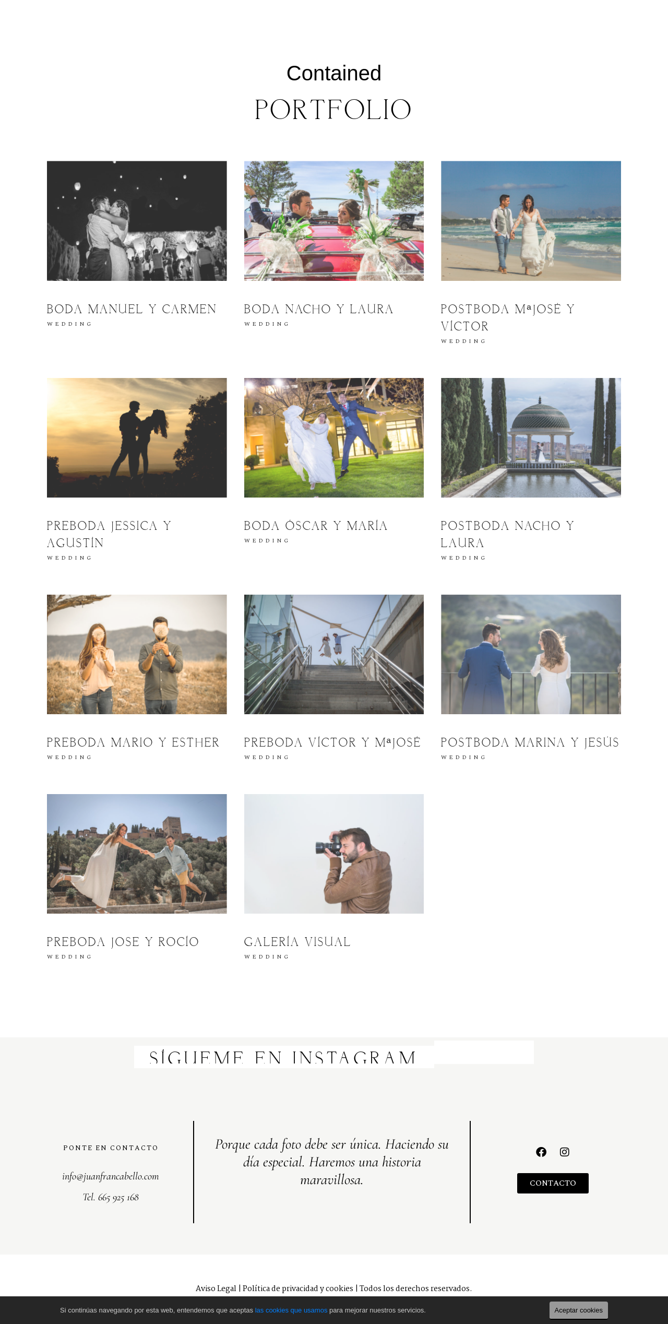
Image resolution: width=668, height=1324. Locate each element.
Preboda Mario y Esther (133, 743)
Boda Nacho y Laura (319, 310)
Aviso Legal (216, 1289)
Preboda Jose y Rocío (123, 943)
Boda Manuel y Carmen (132, 310)
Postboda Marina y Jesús (530, 743)
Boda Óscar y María (316, 526)
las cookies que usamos (291, 1310)
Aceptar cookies (579, 1310)
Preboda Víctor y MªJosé (333, 743)
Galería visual (298, 943)
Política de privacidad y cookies (298, 1289)
